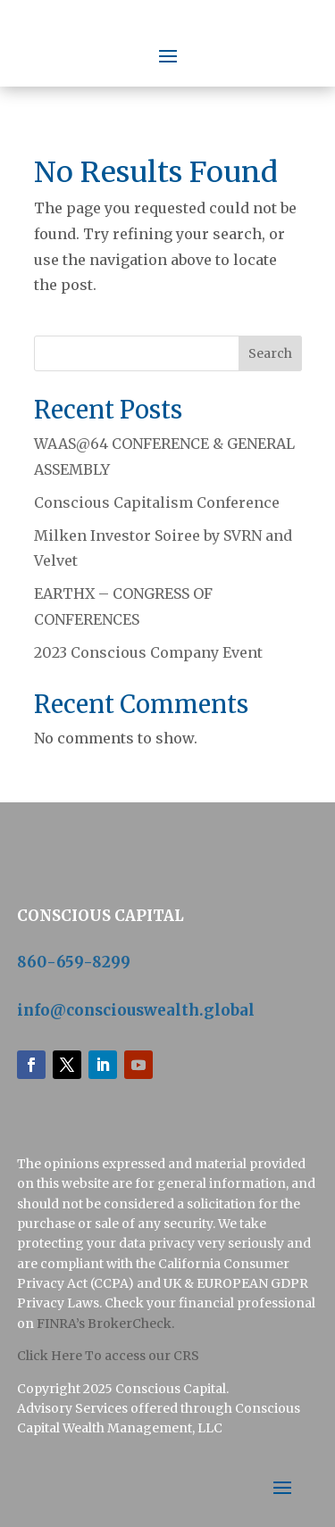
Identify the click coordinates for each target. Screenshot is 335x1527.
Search (270, 353)
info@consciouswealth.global (136, 1010)
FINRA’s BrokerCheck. (105, 1323)
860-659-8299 (73, 962)
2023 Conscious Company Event (148, 652)
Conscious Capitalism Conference (157, 502)
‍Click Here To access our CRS (108, 1356)
